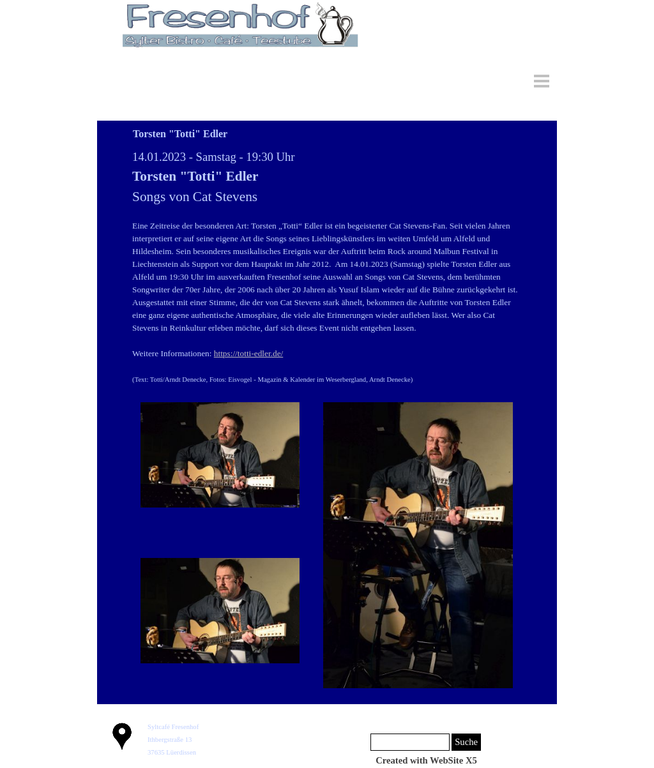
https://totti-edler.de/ (248, 353)
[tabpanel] (327, 267)
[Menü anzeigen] (541, 81)
